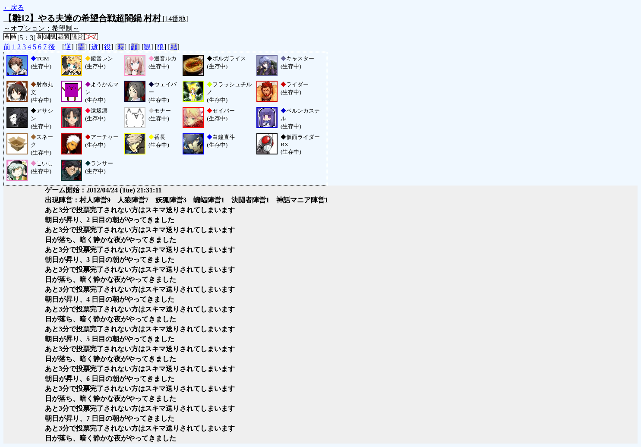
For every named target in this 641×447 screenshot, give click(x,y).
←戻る (13, 7)
